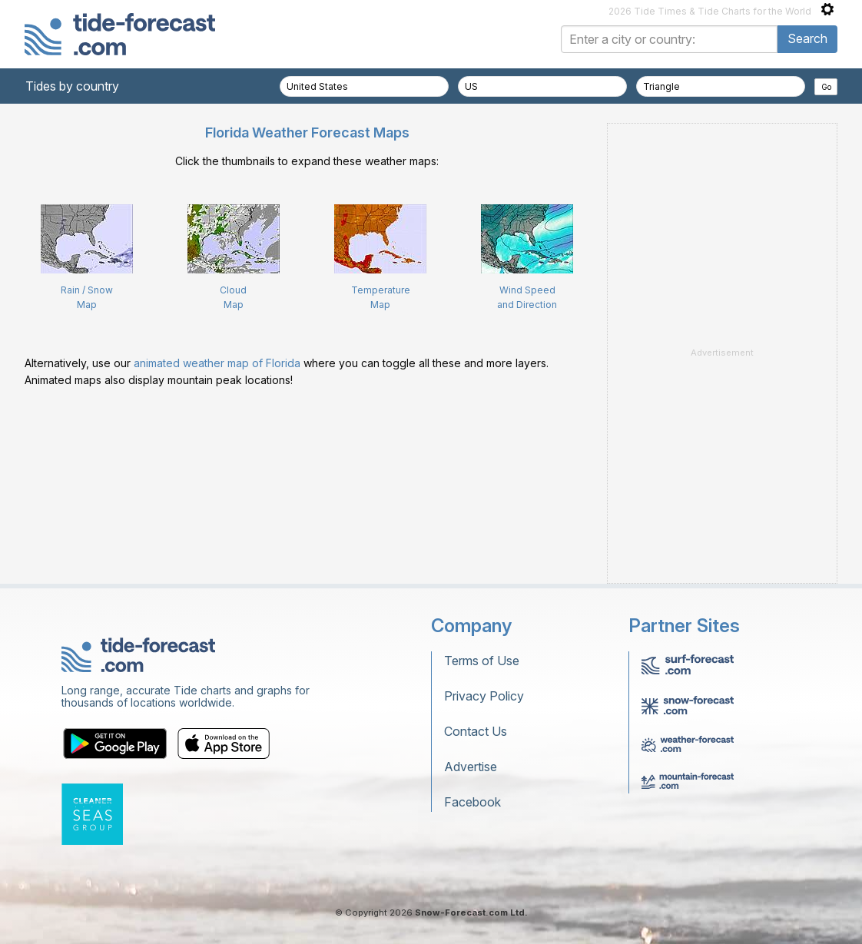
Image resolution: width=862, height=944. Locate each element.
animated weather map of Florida (217, 362)
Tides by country (72, 86)
